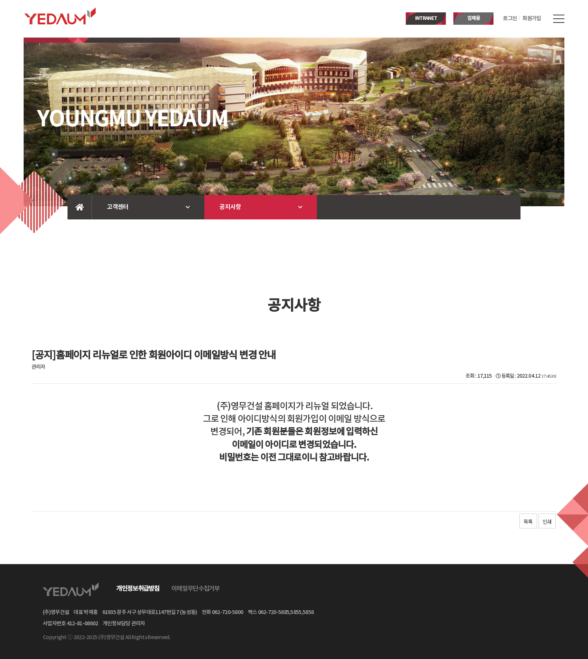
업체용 (473, 18)
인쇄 (547, 521)
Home (80, 207)
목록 (528, 521)
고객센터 (117, 207)
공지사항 (230, 207)
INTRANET (426, 18)
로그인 (510, 19)
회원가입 (531, 19)
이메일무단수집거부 (195, 589)
